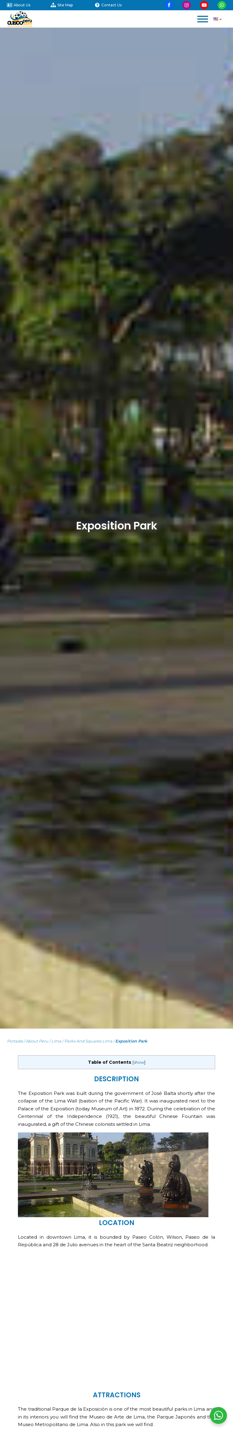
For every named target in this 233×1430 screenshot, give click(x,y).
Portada (15, 1041)
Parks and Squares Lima (88, 1041)
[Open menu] (203, 19)
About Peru (37, 1041)
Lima (56, 1041)
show (139, 1062)
